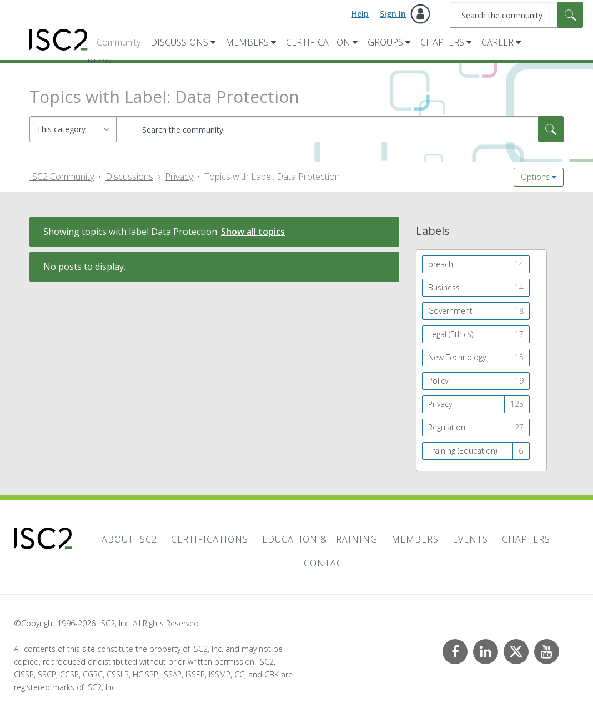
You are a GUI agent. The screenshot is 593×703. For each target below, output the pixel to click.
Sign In (393, 13)
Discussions (179, 42)
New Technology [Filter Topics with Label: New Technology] (457, 357)
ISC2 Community (61, 176)
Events (470, 539)
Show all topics (253, 231)
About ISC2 (129, 539)
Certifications (209, 539)
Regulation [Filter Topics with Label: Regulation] (446, 427)
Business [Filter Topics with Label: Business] (444, 287)
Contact (326, 563)
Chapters (442, 42)
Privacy (179, 176)
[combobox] (517, 15)
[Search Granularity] (73, 129)
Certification (318, 42)
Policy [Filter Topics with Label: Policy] (438, 380)
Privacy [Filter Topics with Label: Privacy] (440, 404)
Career (497, 42)
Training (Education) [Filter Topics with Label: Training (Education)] (462, 450)
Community (118, 42)
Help (360, 13)
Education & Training (320, 539)
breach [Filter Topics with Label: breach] (440, 264)
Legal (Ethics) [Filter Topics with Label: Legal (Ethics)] (450, 334)
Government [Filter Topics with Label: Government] (450, 310)
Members (247, 42)
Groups (385, 42)
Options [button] (535, 177)
